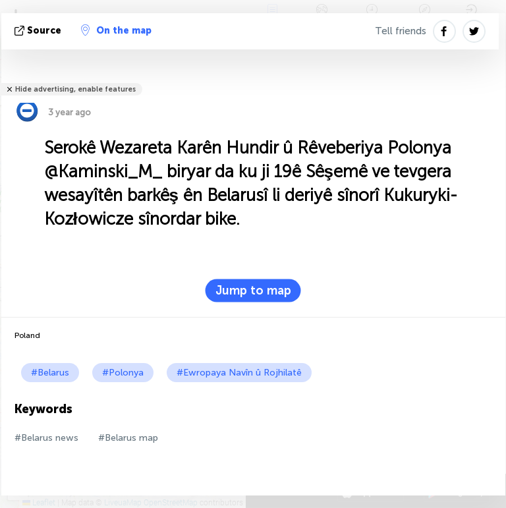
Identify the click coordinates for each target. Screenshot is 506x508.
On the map (116, 30)
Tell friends (400, 31)
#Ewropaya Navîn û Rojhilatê (239, 372)
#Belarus (50, 372)
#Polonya (123, 372)
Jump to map (253, 290)
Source (39, 30)
